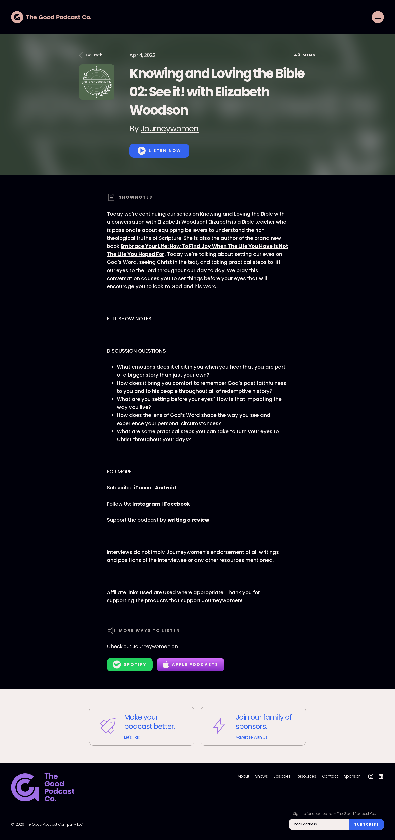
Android (165, 487)
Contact (330, 776)
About (243, 776)
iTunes (142, 487)
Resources (306, 776)
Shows (261, 776)
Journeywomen (170, 128)
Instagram (146, 503)
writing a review (188, 519)
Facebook (177, 503)
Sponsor (352, 776)
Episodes (282, 776)
